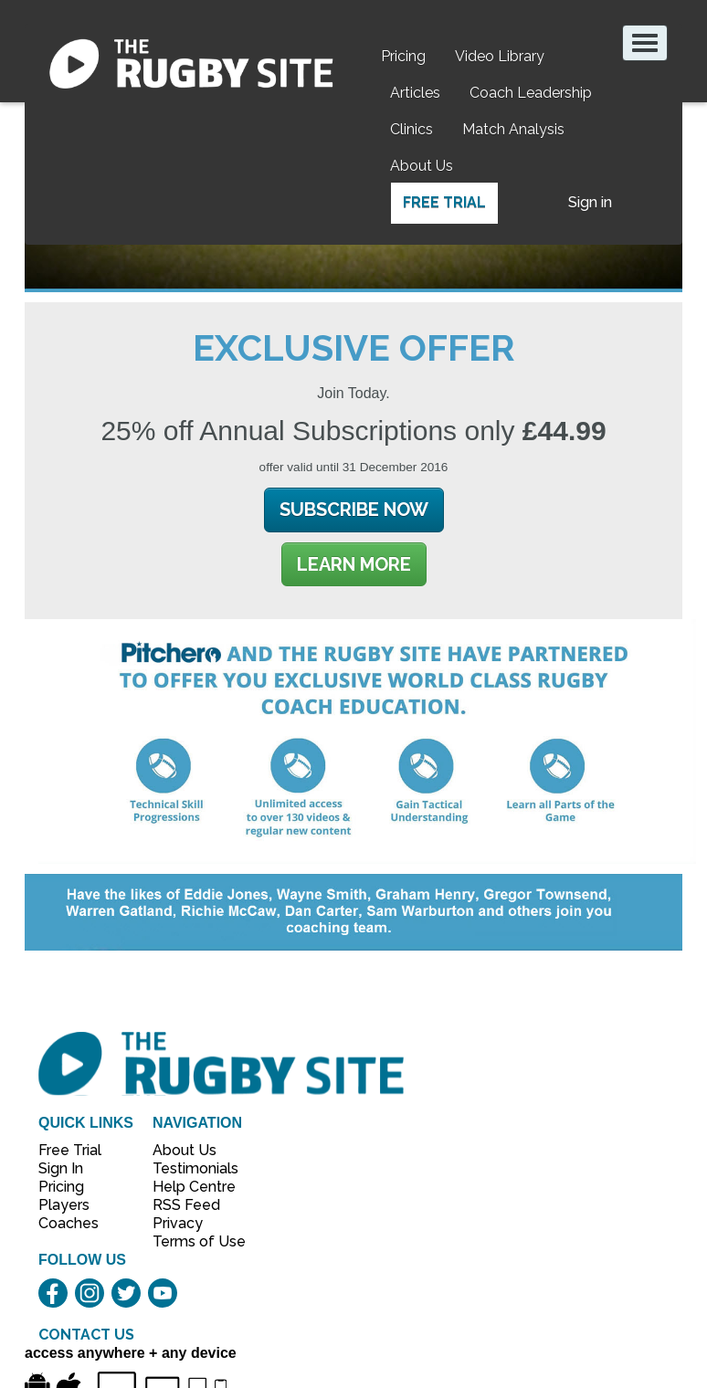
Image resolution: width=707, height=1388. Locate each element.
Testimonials (189, 1168)
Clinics (411, 129)
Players (64, 1205)
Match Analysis (513, 129)
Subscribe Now (354, 509)
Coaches (68, 1223)
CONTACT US (86, 1334)
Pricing (403, 56)
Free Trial (444, 202)
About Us (421, 165)
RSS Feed (188, 1205)
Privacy (178, 1223)
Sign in (590, 202)
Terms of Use (189, 1241)
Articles (415, 92)
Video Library (499, 56)
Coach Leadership (531, 92)
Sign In (60, 1168)
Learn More (354, 564)
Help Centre (189, 1186)
